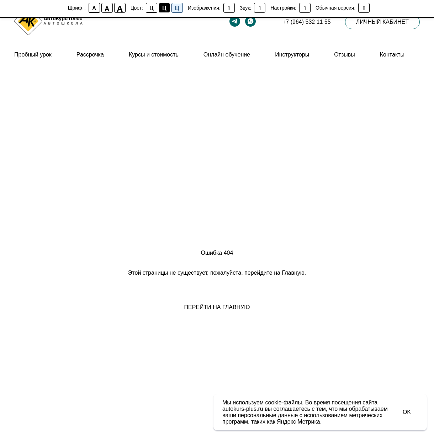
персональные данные (268, 415)
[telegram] (234, 21)
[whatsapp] (250, 21)
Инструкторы (292, 55)
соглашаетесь (292, 409)
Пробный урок (33, 55)
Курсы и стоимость (154, 55)
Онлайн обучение (226, 55)
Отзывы (344, 55)
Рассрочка (90, 55)
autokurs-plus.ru (242, 409)
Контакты (392, 55)
